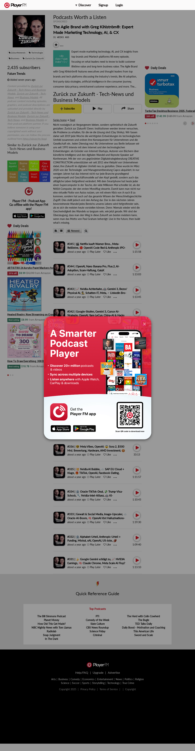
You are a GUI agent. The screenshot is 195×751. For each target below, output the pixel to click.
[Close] (144, 324)
